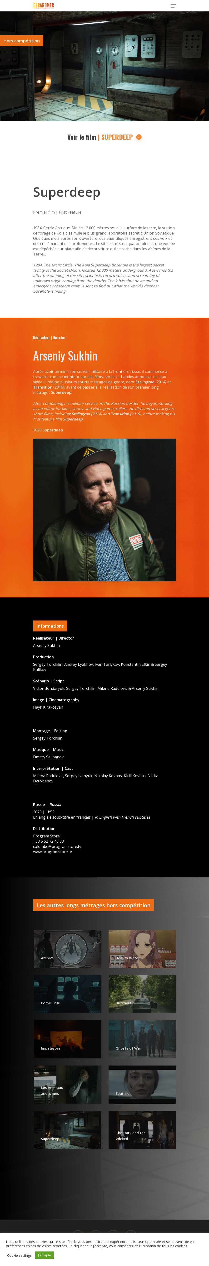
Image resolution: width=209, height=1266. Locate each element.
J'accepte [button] (44, 1255)
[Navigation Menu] (173, 6)
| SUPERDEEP (120, 137)
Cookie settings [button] (19, 1255)
